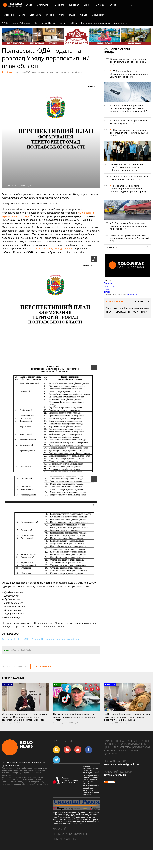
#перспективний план (68, 639)
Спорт (112, 4)
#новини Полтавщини (42, 639)
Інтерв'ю (50, 14)
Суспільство (43, 4)
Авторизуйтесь (43, 666)
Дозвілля (59, 4)
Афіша (83, 14)
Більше (138, 301)
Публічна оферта (64, 838)
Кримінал (74, 4)
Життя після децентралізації (95, 23)
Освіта (22, 14)
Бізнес (87, 4)
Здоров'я (9, 14)
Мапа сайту (61, 828)
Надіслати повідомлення (70, 833)
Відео (72, 14)
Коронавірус (120, 23)
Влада (29, 4)
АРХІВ (5, 23)
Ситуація (100, 4)
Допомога (35, 14)
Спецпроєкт (98, 14)
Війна (62, 23)
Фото (61, 14)
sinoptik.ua (132, 294)
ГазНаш (73, 23)
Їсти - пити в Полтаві (45, 23)
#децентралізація (11, 639)
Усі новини (113, 247)
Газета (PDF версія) (22, 23)
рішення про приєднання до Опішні (51, 248)
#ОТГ (26, 639)
